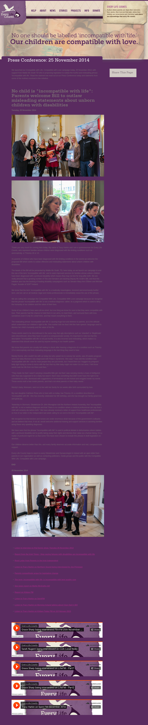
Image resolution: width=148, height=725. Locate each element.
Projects (76, 10)
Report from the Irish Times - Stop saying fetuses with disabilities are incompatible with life (55, 554)
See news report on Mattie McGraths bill (32, 586)
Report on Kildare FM (24, 592)
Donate (96, 10)
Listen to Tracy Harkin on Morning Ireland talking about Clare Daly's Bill (46, 605)
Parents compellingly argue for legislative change (36, 573)
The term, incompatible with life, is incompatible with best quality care (45, 580)
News (53, 10)
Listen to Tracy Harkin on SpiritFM (30, 599)
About (43, 10)
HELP (33, 10)
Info (86, 10)
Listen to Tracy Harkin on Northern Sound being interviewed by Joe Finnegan (49, 567)
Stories (63, 10)
